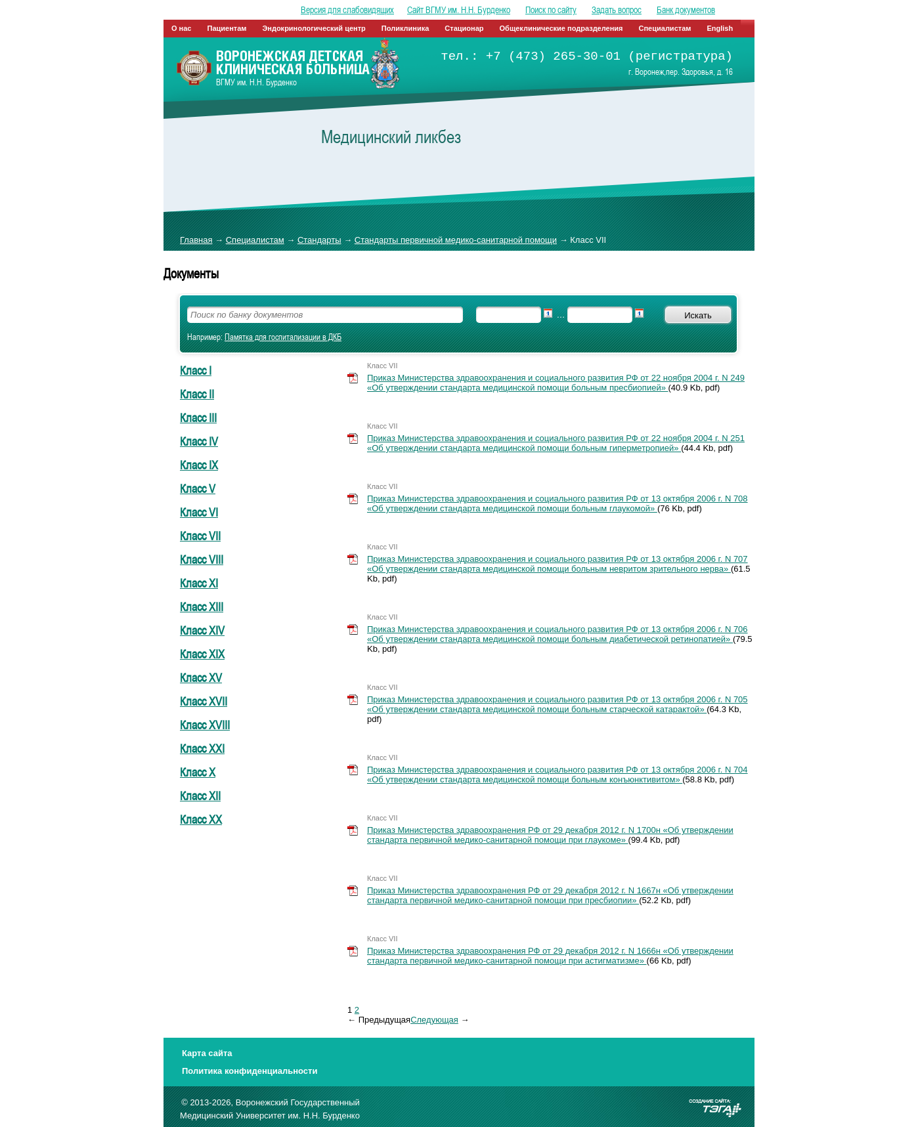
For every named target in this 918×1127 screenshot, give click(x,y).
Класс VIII (201, 559)
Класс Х (197, 771)
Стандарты (319, 240)
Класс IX (199, 464)
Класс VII (200, 535)
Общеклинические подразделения (561, 28)
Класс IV (199, 441)
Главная (196, 240)
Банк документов (686, 9)
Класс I (195, 370)
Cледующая (434, 1020)
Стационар (464, 28)
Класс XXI (202, 748)
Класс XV (201, 677)
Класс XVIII (205, 724)
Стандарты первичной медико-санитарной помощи (456, 240)
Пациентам (227, 28)
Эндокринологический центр (313, 28)
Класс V (197, 488)
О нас (181, 28)
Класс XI (199, 582)
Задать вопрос (617, 9)
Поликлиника (405, 28)
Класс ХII (200, 795)
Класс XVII (203, 701)
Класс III (198, 417)
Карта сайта (207, 1053)
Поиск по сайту (551, 9)
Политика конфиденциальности (249, 1071)
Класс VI (199, 512)
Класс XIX (202, 653)
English (720, 28)
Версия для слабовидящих (347, 9)
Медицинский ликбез (391, 136)
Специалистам (665, 28)
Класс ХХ (201, 819)
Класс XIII (201, 606)
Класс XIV (202, 630)
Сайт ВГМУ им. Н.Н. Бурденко (458, 9)
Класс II (197, 393)
